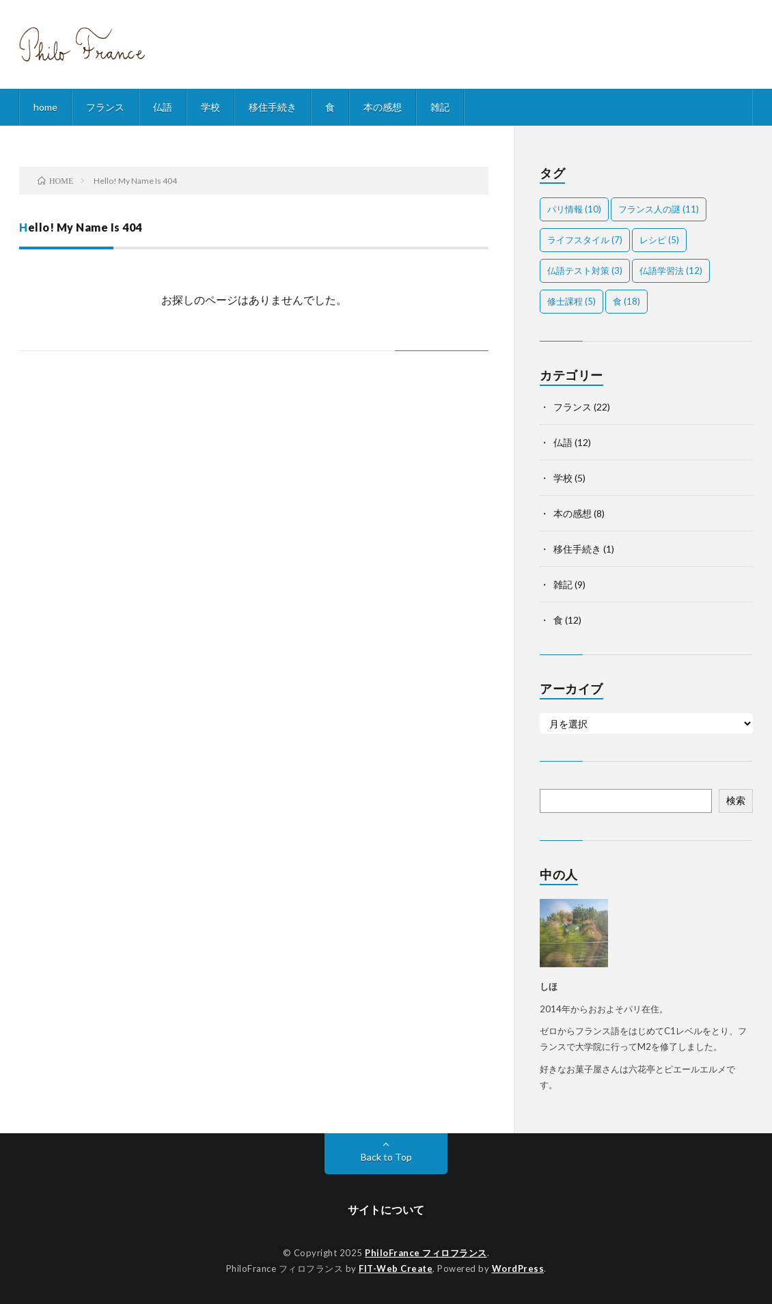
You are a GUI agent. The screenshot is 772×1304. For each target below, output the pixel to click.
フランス (105, 107)
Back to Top (386, 1157)
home (45, 107)
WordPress (518, 1268)
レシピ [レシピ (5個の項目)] (659, 239)
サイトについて (386, 1209)
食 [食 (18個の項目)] (626, 301)
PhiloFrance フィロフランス (426, 1252)
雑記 (440, 107)
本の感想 (382, 107)
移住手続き (273, 107)
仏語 (162, 107)
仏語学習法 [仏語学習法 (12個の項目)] (670, 270)
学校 (210, 107)
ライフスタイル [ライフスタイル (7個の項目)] (584, 239)
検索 (735, 800)
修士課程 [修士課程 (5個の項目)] (571, 301)
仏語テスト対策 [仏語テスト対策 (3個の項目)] (584, 270)
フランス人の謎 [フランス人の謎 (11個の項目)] (658, 209)
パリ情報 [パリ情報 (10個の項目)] (574, 209)
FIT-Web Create (395, 1268)
